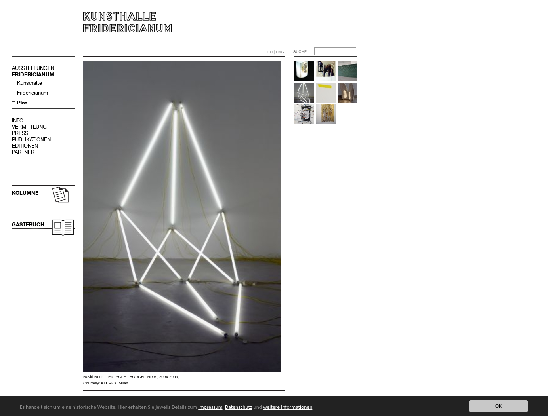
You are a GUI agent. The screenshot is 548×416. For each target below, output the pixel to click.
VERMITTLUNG (29, 127)
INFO (17, 120)
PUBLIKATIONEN (31, 139)
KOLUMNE (25, 193)
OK (498, 406)
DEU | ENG (274, 52)
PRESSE (21, 133)
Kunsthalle (29, 83)
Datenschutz (238, 407)
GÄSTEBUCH (28, 225)
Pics (22, 103)
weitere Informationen (287, 407)
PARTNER (23, 152)
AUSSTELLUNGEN (33, 68)
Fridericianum (32, 93)
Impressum (210, 407)
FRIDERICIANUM (33, 75)
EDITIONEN (25, 146)
